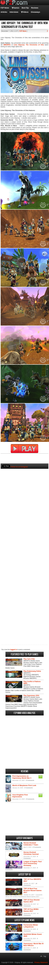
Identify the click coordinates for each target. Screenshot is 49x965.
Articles (4, 12)
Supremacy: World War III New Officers (34, 944)
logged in (13, 649)
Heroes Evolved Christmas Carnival (31, 853)
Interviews (14, 12)
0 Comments (30, 780)
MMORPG (6, 45)
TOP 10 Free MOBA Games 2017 (31, 910)
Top (44, 956)
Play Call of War (29, 659)
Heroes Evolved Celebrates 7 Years (31, 844)
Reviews (34, 8)
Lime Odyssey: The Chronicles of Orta (29, 45)
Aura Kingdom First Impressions (20, 796)
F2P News (5, 8)
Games (16, 8)
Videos (26, 12)
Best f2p (25, 8)
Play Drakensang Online (32, 671)
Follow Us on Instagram (19, 467)
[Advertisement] (24, 552)
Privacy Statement (41, 962)
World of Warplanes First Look (24, 785)
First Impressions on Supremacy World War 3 (21, 777)
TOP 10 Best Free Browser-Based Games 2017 (33, 890)
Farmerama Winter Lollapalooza (31, 926)
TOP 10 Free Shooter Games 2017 (32, 901)
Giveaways (35, 12)
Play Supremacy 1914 (31, 695)
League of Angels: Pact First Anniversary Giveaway (33, 863)
